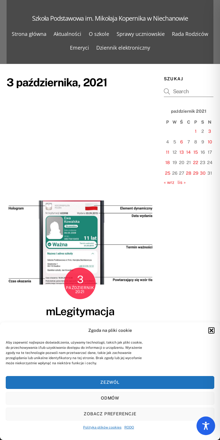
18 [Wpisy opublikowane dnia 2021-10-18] (167, 162)
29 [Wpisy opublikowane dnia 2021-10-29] (195, 173)
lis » (182, 182)
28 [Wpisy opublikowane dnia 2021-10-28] (188, 173)
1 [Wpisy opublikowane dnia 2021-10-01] (196, 131)
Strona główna (29, 33)
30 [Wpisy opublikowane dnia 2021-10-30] (202, 173)
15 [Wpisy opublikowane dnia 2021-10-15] (195, 152)
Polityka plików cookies (102, 427)
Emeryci (79, 47)
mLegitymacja (80, 311)
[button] (211, 330)
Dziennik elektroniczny (123, 47)
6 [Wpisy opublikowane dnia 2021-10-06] (181, 141)
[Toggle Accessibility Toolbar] (206, 426)
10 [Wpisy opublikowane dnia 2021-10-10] (210, 141)
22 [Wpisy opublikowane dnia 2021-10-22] (195, 162)
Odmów (110, 398)
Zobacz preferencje (110, 413)
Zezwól (110, 382)
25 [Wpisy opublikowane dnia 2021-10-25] (167, 173)
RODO (129, 427)
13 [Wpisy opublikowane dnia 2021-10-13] (181, 152)
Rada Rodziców (190, 33)
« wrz (169, 182)
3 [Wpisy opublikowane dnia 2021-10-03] (209, 131)
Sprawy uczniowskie (141, 33)
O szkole (99, 33)
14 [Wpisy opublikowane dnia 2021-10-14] (188, 152)
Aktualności (67, 33)
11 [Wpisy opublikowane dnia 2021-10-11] (167, 152)
